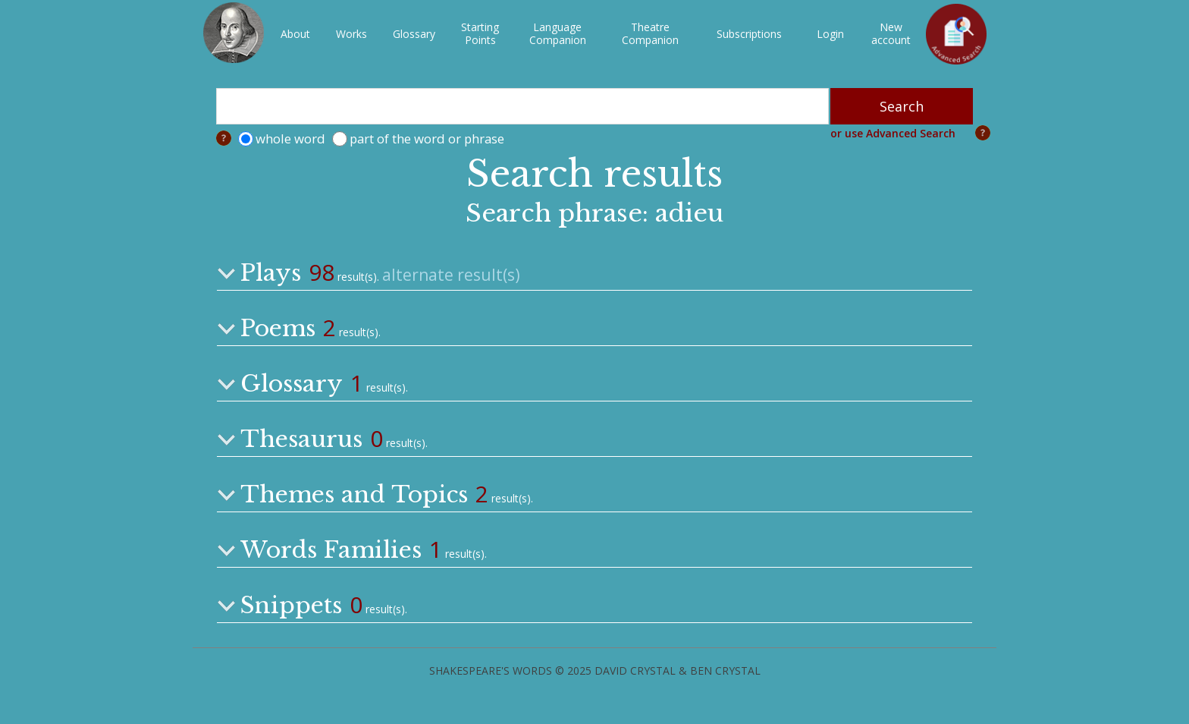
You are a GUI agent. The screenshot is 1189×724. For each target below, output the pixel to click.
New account (891, 33)
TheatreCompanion (650, 33)
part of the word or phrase (427, 138)
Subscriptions (749, 33)
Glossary (414, 33)
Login (830, 33)
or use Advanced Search (892, 133)
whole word (290, 138)
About (295, 33)
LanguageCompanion (557, 33)
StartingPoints (480, 33)
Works (351, 33)
